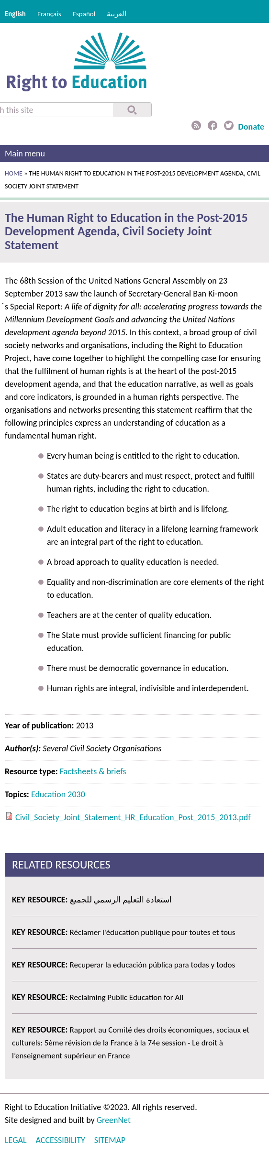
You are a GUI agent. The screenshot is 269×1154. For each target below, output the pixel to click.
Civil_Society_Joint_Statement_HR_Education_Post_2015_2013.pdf (133, 817)
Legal (15, 1140)
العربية (116, 14)
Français (49, 14)
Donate (251, 126)
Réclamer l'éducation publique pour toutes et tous (152, 932)
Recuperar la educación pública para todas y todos (152, 965)
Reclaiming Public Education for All (127, 997)
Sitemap (109, 1140)
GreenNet (114, 1120)
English (15, 14)
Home (13, 173)
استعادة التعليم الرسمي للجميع (121, 900)
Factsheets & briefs (93, 771)
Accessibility (60, 1140)
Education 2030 (58, 794)
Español (84, 14)
